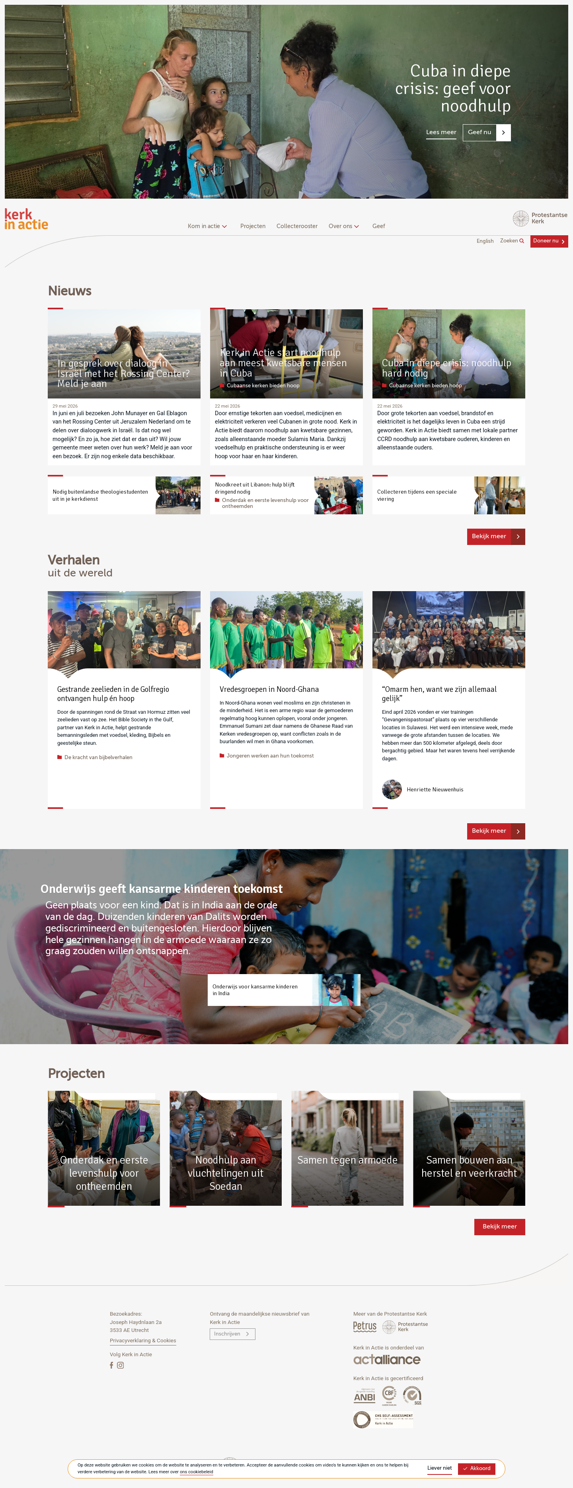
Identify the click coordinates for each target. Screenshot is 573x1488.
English (485, 241)
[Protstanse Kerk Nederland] (405, 1326)
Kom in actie (206, 226)
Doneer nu (546, 241)
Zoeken (512, 241)
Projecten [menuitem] (252, 226)
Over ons (343, 226)
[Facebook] (112, 1364)
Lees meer (441, 132)
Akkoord (477, 1468)
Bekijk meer (489, 536)
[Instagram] (120, 1364)
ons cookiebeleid (196, 1471)
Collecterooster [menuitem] (297, 226)
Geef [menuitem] (378, 226)
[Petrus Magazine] (365, 1326)
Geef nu (479, 132)
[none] (208, 227)
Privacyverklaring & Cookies (143, 1340)
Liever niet (439, 1468)
